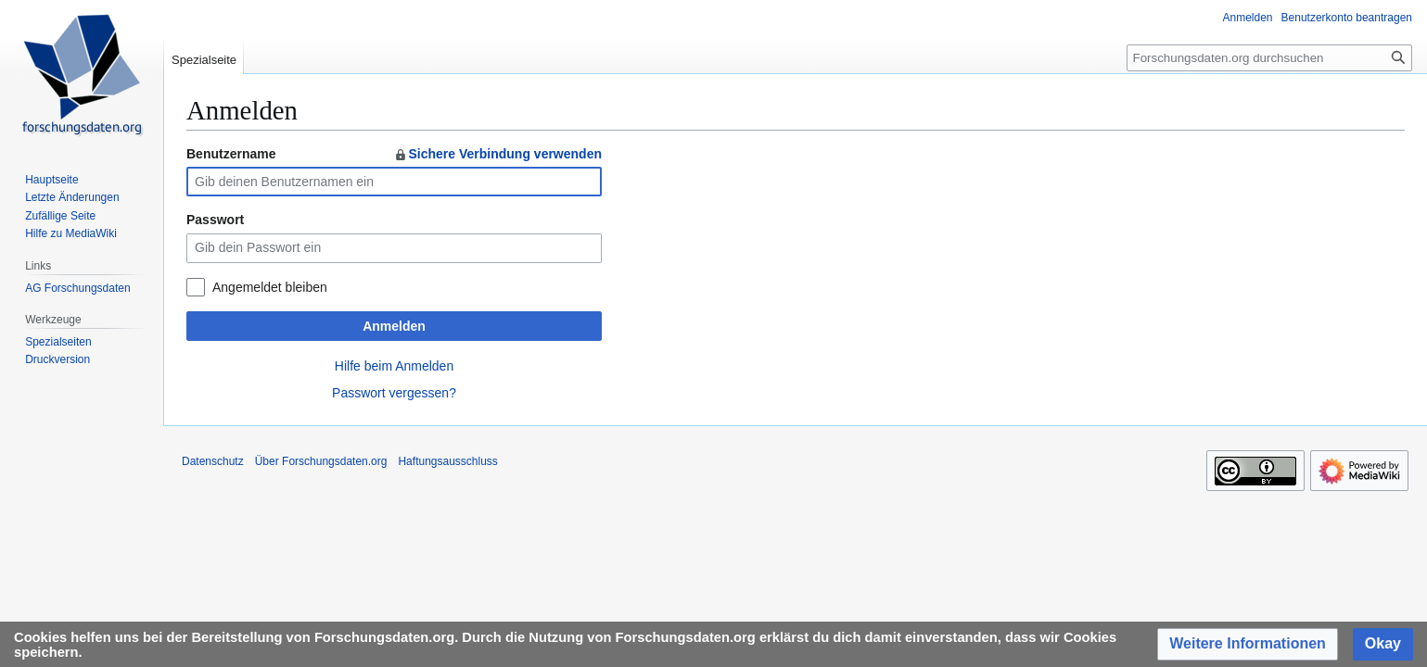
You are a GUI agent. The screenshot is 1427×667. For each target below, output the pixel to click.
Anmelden (394, 326)
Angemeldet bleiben (269, 287)
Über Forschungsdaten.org (321, 461)
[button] (1247, 644)
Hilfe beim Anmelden (394, 366)
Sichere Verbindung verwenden (497, 153)
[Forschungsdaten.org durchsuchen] (1269, 57)
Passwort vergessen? (394, 392)
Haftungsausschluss (447, 461)
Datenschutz (213, 461)
